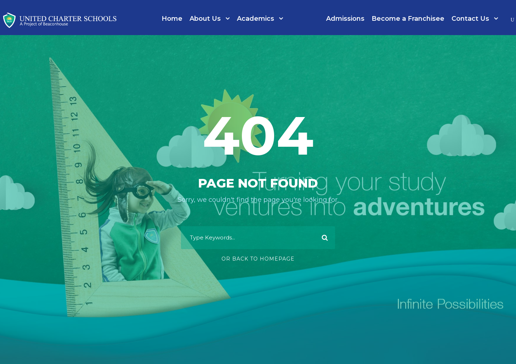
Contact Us (470, 19)
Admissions (345, 19)
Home (172, 19)
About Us (205, 19)
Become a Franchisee (408, 19)
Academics (255, 19)
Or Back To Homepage (258, 259)
